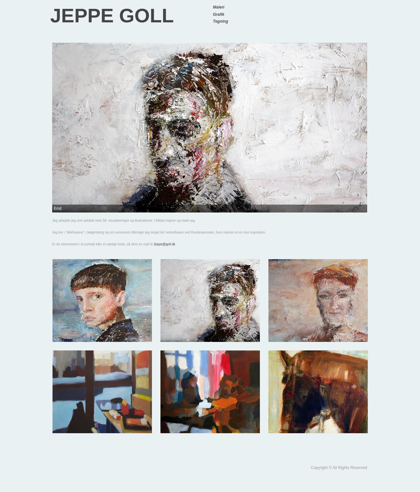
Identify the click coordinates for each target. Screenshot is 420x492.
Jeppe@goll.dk (164, 244)
